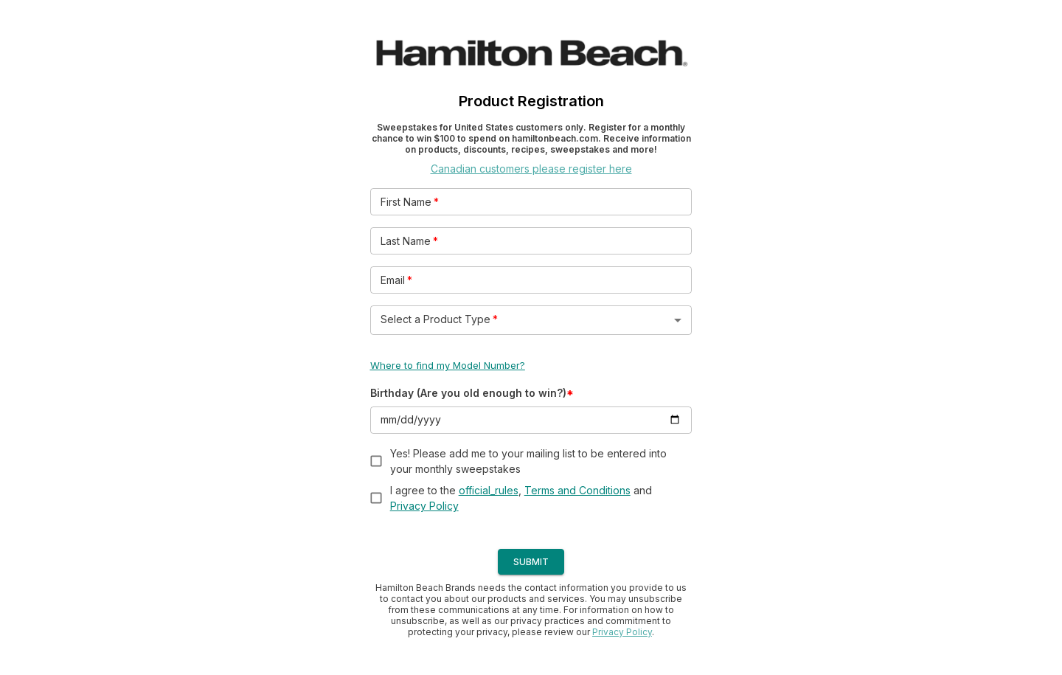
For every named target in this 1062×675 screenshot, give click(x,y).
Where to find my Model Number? (447, 365)
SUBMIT (531, 562)
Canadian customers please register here (531, 168)
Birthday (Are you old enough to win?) (472, 393)
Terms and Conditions (577, 490)
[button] (531, 320)
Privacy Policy (424, 505)
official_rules (488, 490)
